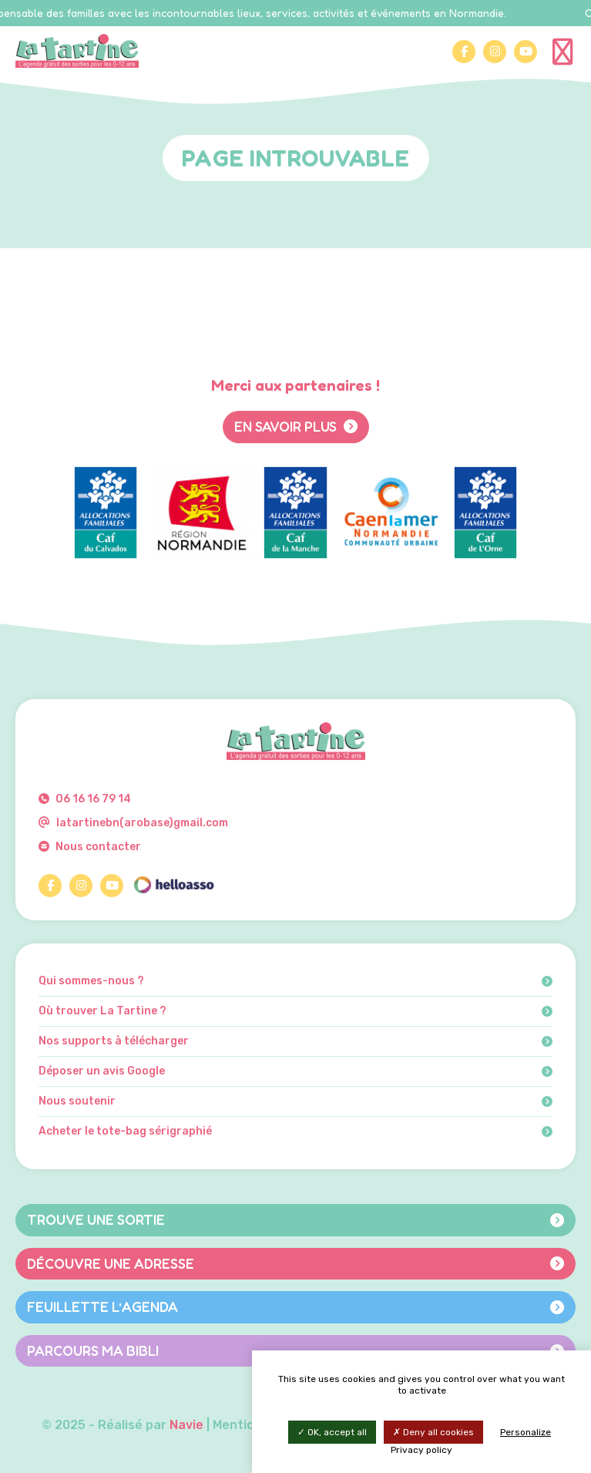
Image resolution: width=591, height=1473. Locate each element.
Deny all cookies (433, 1432)
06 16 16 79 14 (85, 799)
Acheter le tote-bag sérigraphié (295, 1131)
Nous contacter (90, 847)
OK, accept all (332, 1432)
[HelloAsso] (173, 885)
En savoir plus (296, 426)
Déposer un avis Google (295, 1071)
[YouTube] (525, 51)
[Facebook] (463, 51)
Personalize (525, 1432)
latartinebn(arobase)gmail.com (133, 823)
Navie (186, 1425)
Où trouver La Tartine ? (295, 1011)
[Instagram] (494, 51)
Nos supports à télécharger (295, 1041)
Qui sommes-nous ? (295, 981)
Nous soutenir (295, 1101)
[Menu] (564, 50)
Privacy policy (421, 1449)
